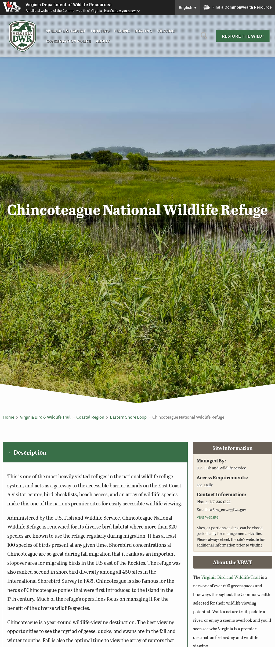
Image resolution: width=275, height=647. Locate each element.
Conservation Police (68, 41)
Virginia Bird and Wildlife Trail (230, 577)
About (103, 41)
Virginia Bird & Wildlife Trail (45, 417)
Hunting (100, 31)
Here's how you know (120, 11)
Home (8, 417)
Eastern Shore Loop (128, 417)
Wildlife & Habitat (66, 31)
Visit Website (207, 517)
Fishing (122, 31)
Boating (143, 31)
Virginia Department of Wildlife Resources (68, 4)
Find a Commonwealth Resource (238, 7)
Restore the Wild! (243, 36)
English (188, 7)
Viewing (166, 31)
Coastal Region (90, 417)
